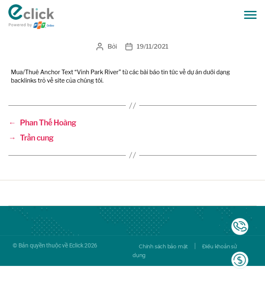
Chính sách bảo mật (163, 246)
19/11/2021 (152, 46)
